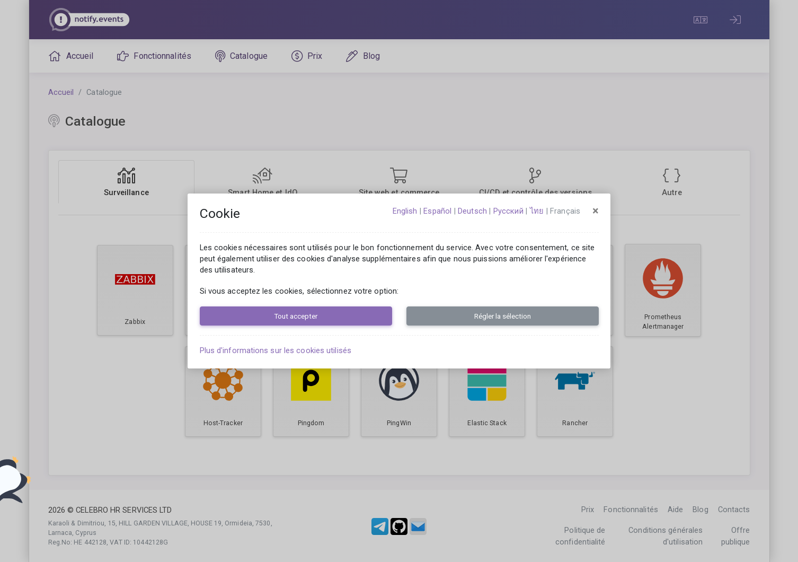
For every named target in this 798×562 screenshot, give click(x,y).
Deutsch (472, 211)
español (437, 211)
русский (508, 211)
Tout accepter (295, 316)
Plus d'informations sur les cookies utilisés (275, 350)
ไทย (537, 211)
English (405, 211)
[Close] (595, 211)
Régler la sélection (502, 316)
